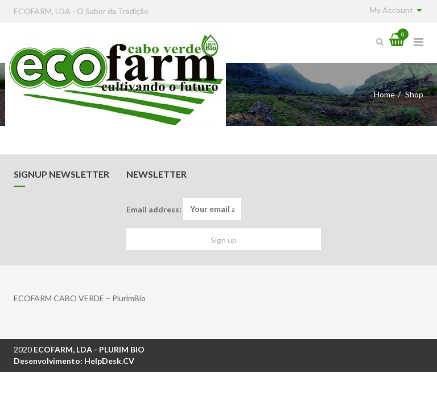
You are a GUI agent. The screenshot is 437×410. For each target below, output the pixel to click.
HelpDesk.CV (109, 361)
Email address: (183, 209)
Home (384, 94)
